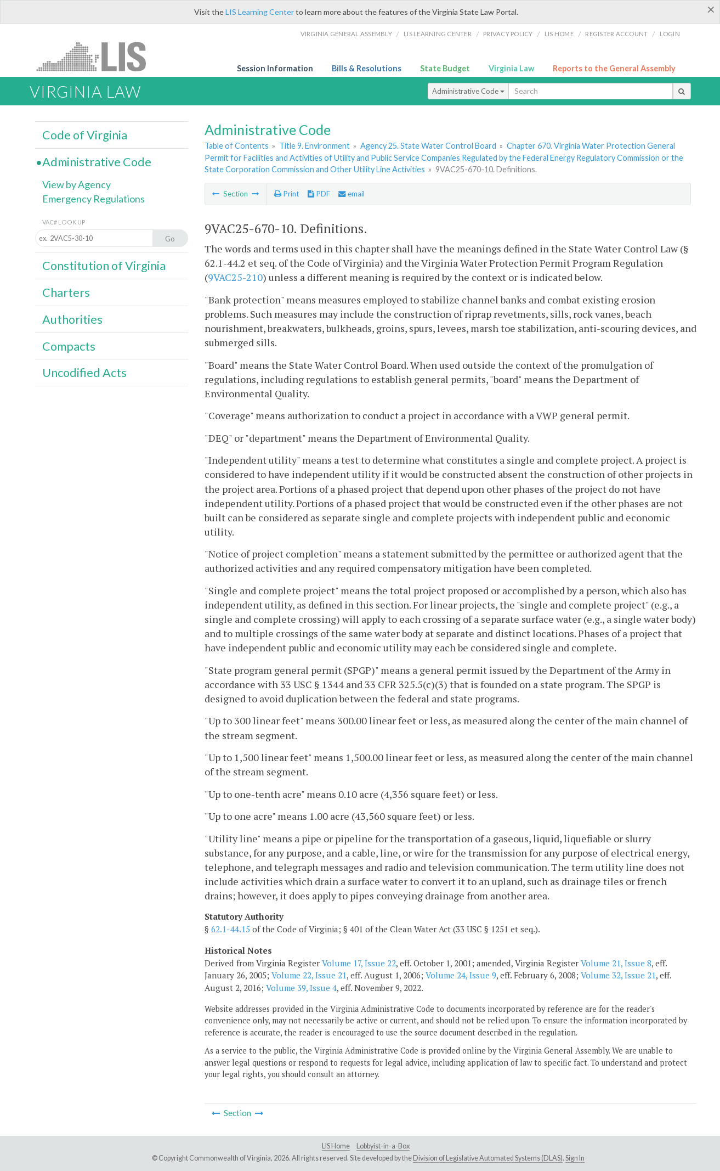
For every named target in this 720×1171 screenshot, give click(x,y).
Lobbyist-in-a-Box (383, 1146)
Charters (66, 292)
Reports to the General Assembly (614, 68)
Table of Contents (237, 145)
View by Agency (76, 184)
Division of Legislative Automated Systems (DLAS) (488, 1158)
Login (670, 33)
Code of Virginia (84, 135)
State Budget (445, 68)
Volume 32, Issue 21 (618, 975)
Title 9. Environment (314, 145)
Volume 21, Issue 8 (616, 963)
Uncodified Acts (84, 372)
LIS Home (336, 1146)
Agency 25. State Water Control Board (428, 145)
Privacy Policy (508, 33)
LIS (97, 56)
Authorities (72, 319)
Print (286, 193)
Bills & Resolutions (366, 68)
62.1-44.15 (230, 929)
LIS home (559, 33)
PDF (319, 193)
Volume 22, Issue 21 (309, 975)
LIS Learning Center (259, 11)
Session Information (275, 68)
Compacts (68, 346)
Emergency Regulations (93, 199)
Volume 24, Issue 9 (461, 975)
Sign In (575, 1158)
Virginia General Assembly (346, 33)
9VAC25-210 (235, 277)
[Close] (711, 9)
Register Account (616, 33)
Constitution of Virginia (104, 265)
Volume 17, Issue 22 (359, 963)
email (351, 193)
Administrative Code (468, 91)
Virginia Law (511, 68)
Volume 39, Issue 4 (301, 987)
